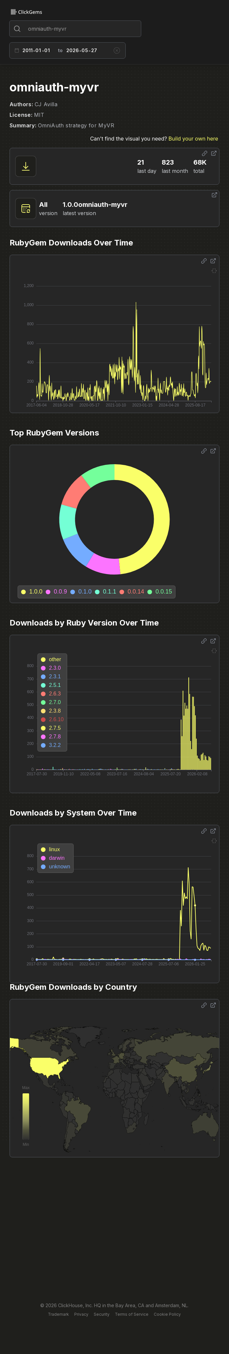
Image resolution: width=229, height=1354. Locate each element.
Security (102, 1314)
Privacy (81, 1314)
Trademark (58, 1314)
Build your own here (193, 138)
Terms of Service (131, 1314)
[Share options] (204, 153)
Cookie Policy (167, 1314)
